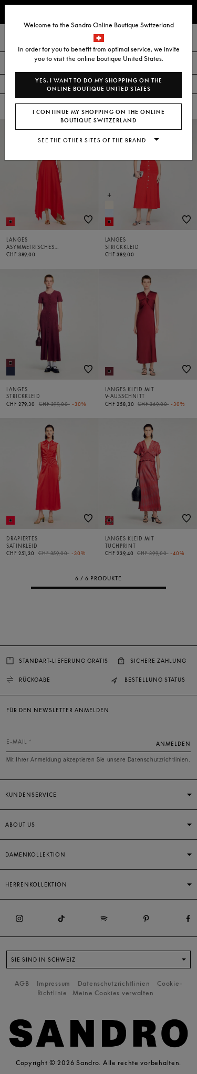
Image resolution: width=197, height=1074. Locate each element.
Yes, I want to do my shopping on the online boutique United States (98, 84)
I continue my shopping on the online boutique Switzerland (99, 116)
